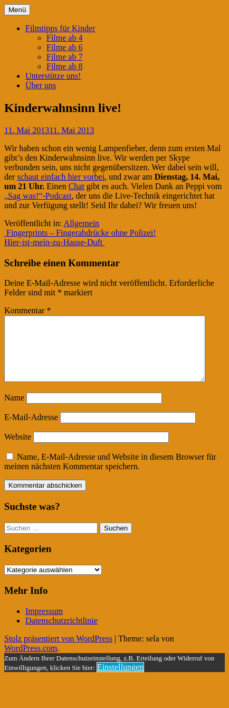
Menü (17, 10)
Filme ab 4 (64, 37)
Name (14, 410)
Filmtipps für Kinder (60, 28)
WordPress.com (30, 660)
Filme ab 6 (64, 47)
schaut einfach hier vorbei (60, 176)
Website (17, 449)
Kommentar (27, 310)
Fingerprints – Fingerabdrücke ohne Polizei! (80, 232)
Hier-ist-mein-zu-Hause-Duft (54, 242)
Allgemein (82, 223)
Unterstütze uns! (53, 75)
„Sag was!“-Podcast (38, 195)
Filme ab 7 (64, 56)
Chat (76, 186)
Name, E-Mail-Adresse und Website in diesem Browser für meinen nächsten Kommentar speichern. (110, 474)
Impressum (44, 623)
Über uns (40, 85)
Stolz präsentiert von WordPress (58, 651)
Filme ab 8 (64, 66)
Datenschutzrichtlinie (61, 633)
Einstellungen (120, 679)
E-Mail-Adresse (31, 429)
